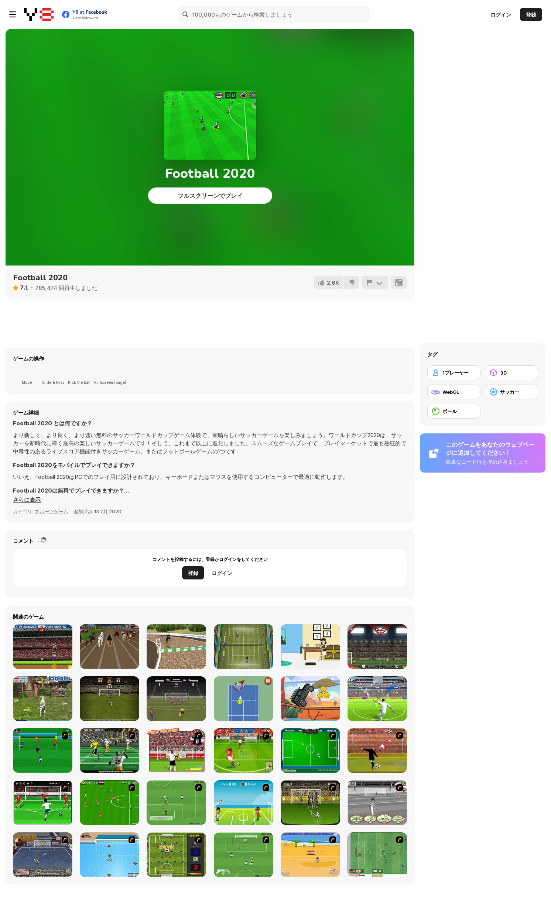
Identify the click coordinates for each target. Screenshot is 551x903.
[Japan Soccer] (377, 854)
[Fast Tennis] (243, 698)
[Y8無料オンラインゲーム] (39, 14)
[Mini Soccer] (42, 750)
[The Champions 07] (176, 802)
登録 (531, 14)
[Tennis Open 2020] (243, 646)
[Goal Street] (42, 854)
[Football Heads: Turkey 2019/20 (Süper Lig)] (377, 646)
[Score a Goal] (42, 802)
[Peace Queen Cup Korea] (243, 750)
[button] (27, 500)
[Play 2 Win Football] (310, 802)
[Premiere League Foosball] (176, 854)
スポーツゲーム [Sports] (51, 511)
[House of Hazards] (310, 646)
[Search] (186, 14)
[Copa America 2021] (176, 698)
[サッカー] (511, 392)
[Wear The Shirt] (176, 750)
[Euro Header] (243, 802)
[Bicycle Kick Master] (109, 698)
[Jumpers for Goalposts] (377, 750)
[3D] (511, 372)
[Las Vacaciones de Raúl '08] (310, 854)
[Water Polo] (109, 854)
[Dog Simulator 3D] (42, 698)
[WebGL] (453, 392)
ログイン (500, 14)
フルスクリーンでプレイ (210, 195)
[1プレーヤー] (453, 372)
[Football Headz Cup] (42, 646)
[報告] (375, 282)
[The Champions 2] (243, 854)
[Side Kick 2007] (109, 802)
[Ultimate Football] (109, 750)
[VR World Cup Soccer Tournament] (310, 750)
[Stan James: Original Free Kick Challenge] (377, 802)
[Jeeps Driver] (310, 698)
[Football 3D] (377, 698)
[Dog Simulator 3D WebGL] (176, 646)
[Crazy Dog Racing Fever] (109, 646)
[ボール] (453, 411)
